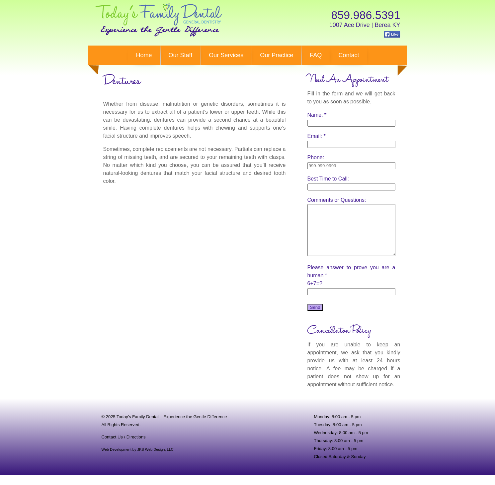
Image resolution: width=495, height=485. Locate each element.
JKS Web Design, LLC (155, 459)
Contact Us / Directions (124, 446)
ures (122, 81)
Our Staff (181, 55)
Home (144, 55)
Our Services (226, 55)
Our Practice (276, 55)
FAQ (316, 55)
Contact (348, 55)
